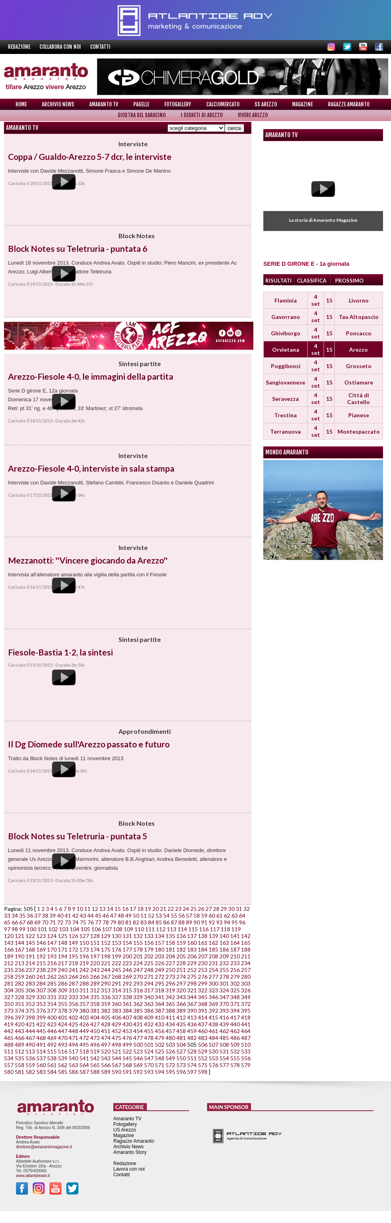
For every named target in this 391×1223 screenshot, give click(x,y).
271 (149, 976)
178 (138, 949)
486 (235, 1037)
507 (213, 1044)
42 (75, 915)
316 (138, 990)
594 (159, 1071)
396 (9, 1017)
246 (127, 969)
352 (30, 1003)
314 (116, 990)
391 (202, 1010)
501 (149, 1044)
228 (181, 963)
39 (52, 915)
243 (95, 969)
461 (213, 1031)
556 (246, 1058)
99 (22, 929)
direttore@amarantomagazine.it (44, 1147)
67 (22, 922)
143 (9, 942)
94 (227, 922)
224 (138, 963)
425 (73, 1024)
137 (192, 935)
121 (19, 935)
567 (116, 1065)
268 (116, 976)
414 (202, 1017)
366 (181, 1003)
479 (159, 1037)
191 (30, 956)
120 (9, 935)
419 (9, 1024)
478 (149, 1037)
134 (159, 935)
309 (62, 990)
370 (224, 1003)
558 (19, 1065)
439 (224, 1024)
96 (242, 922)
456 (159, 1031)
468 (41, 1037)
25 (193, 908)
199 (116, 956)
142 (246, 935)
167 (19, 949)
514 (41, 1051)
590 (116, 1071)
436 (192, 1024)
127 (84, 935)
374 (19, 1010)
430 (127, 1024)
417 (235, 1017)
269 (127, 976)
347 (224, 997)
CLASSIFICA (311, 280)
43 (83, 915)
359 (106, 1003)
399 (41, 1017)
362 (138, 1003)
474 (106, 1037)
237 (30, 969)
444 (30, 1031)
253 (202, 969)
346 (213, 997)
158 (170, 942)
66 (15, 922)
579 (246, 1065)
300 (213, 983)
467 (30, 1037)
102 (53, 929)
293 (138, 983)
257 (246, 969)
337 (116, 997)
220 (95, 963)
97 (7, 929)
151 (95, 942)
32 (246, 908)
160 (192, 942)
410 (159, 1017)
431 (138, 1024)
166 (9, 949)
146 (41, 942)
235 (9, 969)
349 (246, 997)
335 (95, 997)
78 (106, 922)
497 (106, 1044)
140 (224, 935)
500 (138, 1044)
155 (138, 942)
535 (19, 1058)
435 (181, 1024)
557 (9, 1065)
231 (213, 963)
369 (213, 1003)
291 (116, 983)
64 (242, 915)
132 (138, 935)
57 (189, 915)
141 (235, 935)
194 (62, 956)
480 (170, 1037)
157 (159, 942)
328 (19, 997)
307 (41, 990)
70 (45, 922)
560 (41, 1065)
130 (116, 935)
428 (106, 1024)
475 (116, 1037)
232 (224, 963)
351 (19, 1003)
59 (204, 915)
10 (80, 908)
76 (90, 922)
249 (159, 969)
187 (235, 949)
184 (202, 949)
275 (192, 976)
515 (52, 1051)
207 (202, 956)
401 (62, 1017)
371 (235, 1003)
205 (181, 956)
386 (149, 1010)
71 (52, 922)
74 (75, 922)
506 (202, 1044)
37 (37, 915)
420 (19, 1024)
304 (9, 990)
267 (106, 976)
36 (30, 915)
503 (170, 1044)
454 (138, 1031)
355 (62, 1003)
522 (127, 1051)
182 (181, 949)
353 (41, 1003)
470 (62, 1037)
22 (171, 908)
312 (95, 990)
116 (204, 929)
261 (41, 976)
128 (95, 935)
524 (149, 1051)
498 (116, 1044)
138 (202, 935)
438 (213, 1024)
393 (224, 1010)
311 (84, 990)
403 (84, 1017)
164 (235, 942)
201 (138, 956)
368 (202, 1003)
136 (181, 935)
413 (192, 1017)
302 (235, 983)
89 (189, 922)
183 (192, 949)
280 (246, 976)
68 (30, 922)
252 (192, 969)
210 (235, 956)
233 (235, 963)
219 (84, 963)
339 (138, 997)
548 (159, 1058)
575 (202, 1065)
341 (159, 997)
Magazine (302, 104)
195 (73, 956)
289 (95, 983)
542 (95, 1058)
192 (41, 956)
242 (84, 969)
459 (192, 1031)
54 (166, 915)
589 (106, 1071)
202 (149, 956)
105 (85, 929)
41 (68, 915)
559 (30, 1065)
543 (106, 1058)
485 (224, 1037)
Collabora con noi (60, 47)
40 (60, 915)
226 (159, 963)
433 (159, 1024)
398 (30, 1017)
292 (127, 983)
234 (246, 963)
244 (106, 969)
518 (84, 1051)
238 (41, 969)
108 (117, 929)
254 (213, 969)
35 (22, 915)
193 (52, 956)
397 (19, 1017)
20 (155, 908)
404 (95, 1017)
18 (140, 908)
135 (170, 935)
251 (181, 969)
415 (213, 1017)
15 (118, 908)
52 (151, 915)
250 (170, 969)
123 (41, 935)
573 (181, 1065)
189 (9, 956)
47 (113, 915)
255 (224, 969)
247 (138, 969)
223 (127, 963)
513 (30, 1051)
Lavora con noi (129, 1169)
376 (41, 1010)
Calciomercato (222, 104)
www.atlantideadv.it (33, 1175)
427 (95, 1024)
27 (208, 908)
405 (106, 1017)
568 (127, 1065)
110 (139, 929)
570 (149, 1065)
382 (106, 1010)
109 (128, 929)
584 (52, 1071)
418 (246, 1017)
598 (202, 1071)
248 (149, 969)
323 (213, 990)
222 (116, 963)
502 (159, 1044)
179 (149, 949)
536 (30, 1058)
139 (213, 935)
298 (192, 983)
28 (216, 908)
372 (246, 1003)
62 (227, 915)
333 (73, 997)
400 (52, 1017)
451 (106, 1031)
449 (84, 1031)
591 (127, 1071)
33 (7, 915)
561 (52, 1065)
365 (170, 1003)
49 (128, 915)
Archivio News (58, 104)
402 (73, 1017)
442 (9, 1031)
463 (235, 1031)
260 (30, 976)
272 (159, 976)
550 (181, 1058)
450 (95, 1031)
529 (202, 1051)
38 (45, 915)
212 (9, 963)
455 (149, 1031)
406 (116, 1017)
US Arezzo (124, 1130)
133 (149, 935)
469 (52, 1037)
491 (41, 1044)
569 (138, 1065)
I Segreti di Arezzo (202, 115)
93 (219, 922)
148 (62, 942)
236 (19, 969)
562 (62, 1065)
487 (246, 1037)
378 (62, 1010)
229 (192, 963)
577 (224, 1065)
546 (138, 1058)
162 (213, 942)
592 (138, 1071)
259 (19, 976)
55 (174, 915)
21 (163, 908)
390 (192, 1010)
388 (170, 1010)
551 (192, 1058)
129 (106, 935)
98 (15, 929)
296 (170, 983)
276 (202, 976)
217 (62, 963)
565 (95, 1065)
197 (95, 956)
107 (107, 929)
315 (127, 990)
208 (213, 956)
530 (213, 1051)
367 (192, 1003)
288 (84, 983)
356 (73, 1003)
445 (41, 1031)
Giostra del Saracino (142, 115)
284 (41, 983)
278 (224, 976)
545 (127, 1058)
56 (181, 915)
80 (121, 922)
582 (30, 1071)
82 (136, 922)
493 (62, 1044)
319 (170, 990)
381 (95, 1010)
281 (9, 983)
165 (246, 942)
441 (246, 1024)
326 (246, 990)
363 (149, 1003)
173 (84, 949)
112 (161, 929)
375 (30, 1010)
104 (74, 929)
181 (170, 949)
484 (213, 1037)
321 (192, 990)
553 (213, 1058)
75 (83, 922)
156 (149, 942)
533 (246, 1051)
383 (116, 1010)
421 (30, 1024)
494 (73, 1044)
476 (127, 1037)
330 (41, 997)
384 (127, 1010)
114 (182, 929)
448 (73, 1031)
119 (236, 929)
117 (214, 929)
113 (171, 929)
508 (224, 1044)
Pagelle (141, 104)
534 (9, 1058)
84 (151, 922)
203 (159, 956)
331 (52, 997)
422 (41, 1024)
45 (98, 915)
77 (98, 922)
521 (116, 1051)
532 (235, 1051)
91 (204, 922)
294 (149, 983)
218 (73, 963)
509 (235, 1044)
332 (62, 997)
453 (127, 1031)
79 (113, 922)
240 (62, 969)
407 (127, 1017)
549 (170, 1058)
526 (170, 1051)
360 (116, 1003)
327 (9, 997)
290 (106, 983)
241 (73, 969)
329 (30, 997)
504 (181, 1044)
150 (84, 942)
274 (181, 976)
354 (52, 1003)
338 (127, 997)
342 (170, 997)
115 (193, 929)
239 (52, 969)
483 (202, 1037)
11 (87, 908)
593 (149, 1071)
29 (224, 908)
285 (52, 983)
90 (197, 922)
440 (235, 1024)
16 (125, 908)
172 (73, 949)
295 (159, 983)
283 (30, 983)
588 (95, 1071)
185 (213, 949)
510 (246, 1044)
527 (181, 1051)
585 (62, 1071)
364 (159, 1003)
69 (37, 922)
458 (181, 1031)
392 (213, 1010)
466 (19, 1037)
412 (181, 1017)
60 (212, 915)
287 (73, 983)
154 (127, 942)
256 (235, 969)
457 (170, 1031)
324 (224, 990)
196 (84, 956)
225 (149, 963)
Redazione (20, 47)
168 (30, 949)
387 (159, 1010)
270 (138, 976)
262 (52, 976)
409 (149, 1017)
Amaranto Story (129, 1152)
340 (149, 997)
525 (159, 1051)
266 (95, 976)
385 (138, 1010)
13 (102, 908)
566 (106, 1065)
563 (73, 1065)
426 (84, 1024)
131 (127, 935)
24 (186, 908)
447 (62, 1031)
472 (84, 1037)
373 (9, 1010)
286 (62, 983)
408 (138, 1017)
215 (41, 963)
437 (202, 1024)
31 (239, 908)
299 (202, 983)
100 (31, 929)
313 (106, 990)
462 (224, 1031)
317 (149, 990)
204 (170, 956)
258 (9, 976)
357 (84, 1003)
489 (19, 1044)
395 (246, 1010)
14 (110, 908)
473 (95, 1037)
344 (192, 997)
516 (62, 1051)
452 (116, 1031)
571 (159, 1065)
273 (170, 976)
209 (224, 956)
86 (166, 922)
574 (192, 1065)
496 (95, 1044)
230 (202, 963)
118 (225, 929)
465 (9, 1037)
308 (52, 990)
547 (149, 1058)
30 (231, 908)
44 (90, 915)
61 (219, 915)
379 (73, 1010)
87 (174, 922)
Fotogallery (177, 104)
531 (224, 1051)
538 (52, 1058)
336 (106, 997)
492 (52, 1044)
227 (170, 963)
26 (201, 908)
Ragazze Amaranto (348, 104)
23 (178, 908)
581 (19, 1071)
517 (73, 1051)
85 (159, 922)
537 (41, 1058)
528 (192, 1051)
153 (116, 942)
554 (224, 1058)
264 (73, 976)
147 (52, 942)
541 (84, 1058)
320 (181, 990)
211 (246, 956)
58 (197, 915)
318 (159, 990)
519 (95, 1051)
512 (19, 1051)
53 (159, 915)
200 (127, 956)
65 (7, 922)
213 (19, 963)
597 (192, 1071)
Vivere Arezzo (253, 115)
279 (235, 976)
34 (15, 915)
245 (116, 969)
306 (30, 990)
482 (192, 1037)
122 (30, 935)
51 (143, 915)
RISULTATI (278, 280)
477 (138, 1037)
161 (202, 942)
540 (73, 1058)
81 (128, 922)
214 (30, 963)
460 (202, 1031)
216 (52, 963)
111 (150, 929)
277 (213, 976)
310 (73, 990)
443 (19, 1031)
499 (127, 1044)
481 (181, 1037)
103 (64, 929)
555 (235, 1058)
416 (224, 1017)
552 (202, 1058)
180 (159, 949)
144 (19, 942)
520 (106, 1051)
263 (62, 976)
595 (170, 1071)
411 (170, 1017)
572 (170, 1065)
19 (148, 908)
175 (106, 949)
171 (62, 949)
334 (84, 997)
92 (212, 922)
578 (235, 1065)
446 (52, 1031)
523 (138, 1051)
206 (192, 956)
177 (127, 949)
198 (106, 956)
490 (30, 1044)
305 (19, 990)
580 (9, 1071)
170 (52, 949)
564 (84, 1065)
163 (224, 942)
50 (136, 915)
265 (84, 976)
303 (246, 983)
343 (181, 997)
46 (106, 915)
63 (234, 915)
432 (149, 1024)
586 (73, 1071)
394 (235, 1010)
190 (19, 956)
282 (19, 983)
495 (84, 1044)
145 (30, 942)
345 (202, 997)
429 (116, 1024)
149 (73, 942)
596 (181, 1071)
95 (234, 922)
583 (41, 1071)
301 (224, 983)
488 (9, 1044)
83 (143, 922)
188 (246, 949)
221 (106, 963)
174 (95, 949)
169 (41, 949)
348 (235, 997)
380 (84, 1010)
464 (246, 1031)
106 (96, 929)
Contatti (100, 47)
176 (116, 949)
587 (84, 1071)
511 (9, 1051)
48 (121, 915)
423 (52, 1024)
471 (73, 1037)
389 (181, 1010)
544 (116, 1058)
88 (181, 922)
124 (52, 935)
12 (95, 908)
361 (127, 1003)
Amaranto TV (103, 104)
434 (170, 1024)
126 (73, 935)
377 (52, 1010)
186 (224, 949)
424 (62, 1024)
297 (181, 983)
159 (181, 942)
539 (62, 1058)
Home (21, 104)
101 (42, 929)
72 (60, 922)
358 (95, 1003)
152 (106, 942)
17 (133, 908)
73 (68, 922)
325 (235, 990)
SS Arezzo (266, 104)
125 (62, 935)
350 (9, 1003)
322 (202, 990)
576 (213, 1065)
